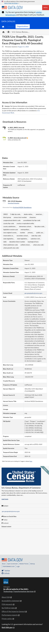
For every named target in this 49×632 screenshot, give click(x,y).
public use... (40, 232)
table (5, 242)
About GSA (6, 597)
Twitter (4, 520)
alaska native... (28, 214)
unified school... (25, 245)
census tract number (20, 217)
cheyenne (32, 217)
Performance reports (10, 615)
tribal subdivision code (10, 245)
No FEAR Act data (8, 608)
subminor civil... (36, 239)
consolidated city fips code (31, 220)
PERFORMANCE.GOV (9, 566)
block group (7, 217)
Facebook (5, 523)
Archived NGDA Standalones (22, 207)
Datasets (10, 26)
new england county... (10, 232)
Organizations (22, 26)
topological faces (33, 242)
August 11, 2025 (23, 47)
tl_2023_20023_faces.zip (16, 127)
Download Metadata (13, 203)
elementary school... (25, 226)
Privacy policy (7, 618)
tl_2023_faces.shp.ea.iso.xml (17, 138)
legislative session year (10, 229)
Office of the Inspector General (13, 611)
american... (39, 214)
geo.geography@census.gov (11, 511)
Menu (45, 8)
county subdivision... (9, 226)
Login (18, 566)
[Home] (12, 7)
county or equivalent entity (25, 223)
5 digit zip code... (15, 214)
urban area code (38, 245)
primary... (31, 232)
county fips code (8, 223)
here (31, 461)
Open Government (12, 564)
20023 (5, 214)
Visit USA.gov (7, 627)
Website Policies (23, 564)
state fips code (36, 235)
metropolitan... (25, 229)
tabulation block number (17, 242)
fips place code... (40, 226)
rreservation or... (8, 235)
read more (5, 499)
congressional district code (12, 220)
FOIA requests (7, 604)
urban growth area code (11, 248)
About (3, 564)
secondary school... (23, 235)
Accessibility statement (11, 601)
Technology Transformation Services (18, 591)
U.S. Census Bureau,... (20, 32)
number (22, 232)
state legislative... (8, 239)
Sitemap (32, 564)
